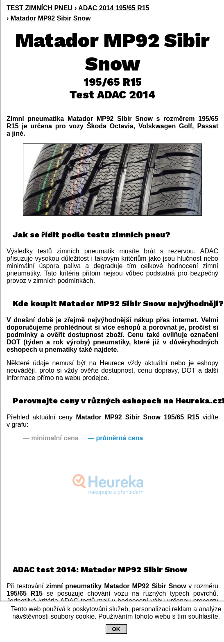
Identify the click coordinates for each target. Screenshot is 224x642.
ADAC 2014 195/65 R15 (113, 8)
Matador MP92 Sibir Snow (51, 18)
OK (116, 629)
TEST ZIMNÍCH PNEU (39, 8)
